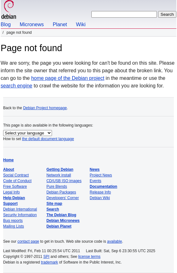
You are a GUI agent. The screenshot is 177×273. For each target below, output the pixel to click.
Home (8, 160)
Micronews (31, 24)
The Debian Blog (61, 215)
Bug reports (13, 220)
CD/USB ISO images (63, 181)
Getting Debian (59, 169)
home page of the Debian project (67, 78)
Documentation (103, 186)
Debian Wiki (100, 198)
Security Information (20, 215)
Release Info (100, 192)
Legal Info (11, 192)
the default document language (48, 139)
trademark (49, 262)
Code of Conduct (17, 181)
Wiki (80, 24)
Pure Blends (56, 186)
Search (52, 209)
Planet (60, 24)
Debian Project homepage (45, 108)
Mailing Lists (13, 226)
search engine (16, 85)
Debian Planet (58, 226)
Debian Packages (61, 192)
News (95, 169)
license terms (89, 256)
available (114, 241)
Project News (101, 175)
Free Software (15, 186)
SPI (46, 256)
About (8, 169)
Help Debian (14, 198)
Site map (54, 203)
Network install (58, 175)
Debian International (20, 209)
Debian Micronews (62, 220)
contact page (28, 241)
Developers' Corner (62, 198)
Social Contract (16, 175)
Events (95, 181)
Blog (6, 24)
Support (10, 203)
